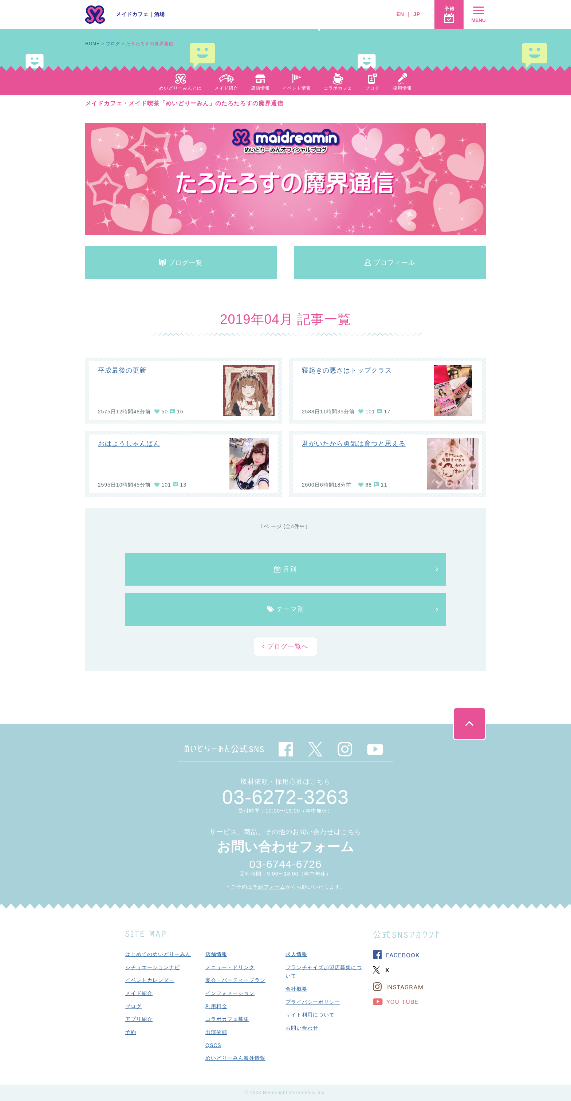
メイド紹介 (139, 993)
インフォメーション (230, 993)
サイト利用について (310, 1015)
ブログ (113, 43)
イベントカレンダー (149, 980)
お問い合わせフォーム (285, 846)
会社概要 (296, 989)
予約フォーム (269, 887)
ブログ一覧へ (286, 646)
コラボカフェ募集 (227, 1019)
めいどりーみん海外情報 (235, 1058)
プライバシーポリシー (313, 1002)
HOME (92, 43)
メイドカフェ (132, 14)
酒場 (159, 14)
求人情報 (296, 954)
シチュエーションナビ (152, 967)
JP (416, 14)
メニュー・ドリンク (230, 967)
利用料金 (216, 1006)
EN (400, 14)
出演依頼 (216, 1032)
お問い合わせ (302, 1028)
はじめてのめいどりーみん (158, 954)
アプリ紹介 (139, 1019)
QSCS (213, 1045)
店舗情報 (216, 954)
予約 (130, 1032)
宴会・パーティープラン (235, 980)
